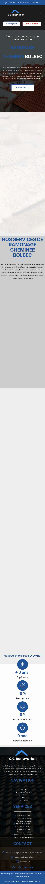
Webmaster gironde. (22, 876)
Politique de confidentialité (24, 874)
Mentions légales (7, 874)
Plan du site (38, 874)
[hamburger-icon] (38, 12)
